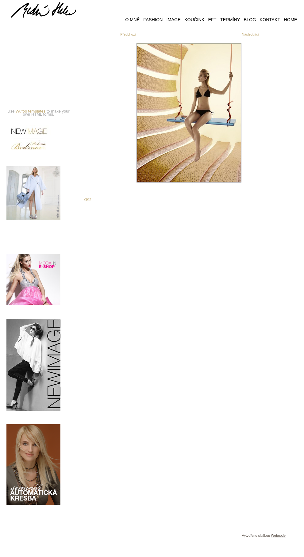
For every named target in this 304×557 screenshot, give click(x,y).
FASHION (153, 19)
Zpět (87, 199)
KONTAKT (270, 19)
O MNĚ (132, 19)
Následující (250, 34)
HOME (290, 19)
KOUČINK (194, 19)
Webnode (278, 535)
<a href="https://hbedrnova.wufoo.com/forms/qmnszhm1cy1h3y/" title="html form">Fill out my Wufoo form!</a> (38, 69)
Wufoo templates (30, 111)
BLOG (250, 19)
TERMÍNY (230, 19)
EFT (212, 19)
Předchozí (128, 34)
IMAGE (173, 19)
